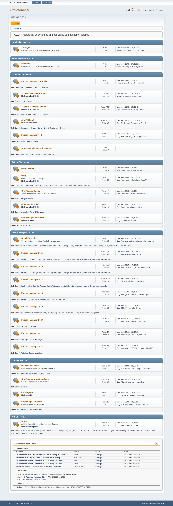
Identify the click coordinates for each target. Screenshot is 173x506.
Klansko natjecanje (41, 185)
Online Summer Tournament (31, 409)
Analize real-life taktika (41, 115)
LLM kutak (32, 326)
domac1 (143, 321)
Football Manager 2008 (29, 246)
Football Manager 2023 (32, 346)
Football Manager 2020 (32, 320)
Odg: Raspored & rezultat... (127, 194)
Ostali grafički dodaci (57, 128)
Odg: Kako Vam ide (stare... (127, 241)
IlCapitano (34, 427)
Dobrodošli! (33, 373)
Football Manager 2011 (64, 246)
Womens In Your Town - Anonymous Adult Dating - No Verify (39, 461)
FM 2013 (32, 155)
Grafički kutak (27, 120)
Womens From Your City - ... (127, 50)
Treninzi (30, 101)
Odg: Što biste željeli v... (125, 281)
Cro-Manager (19, 10)
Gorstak (141, 110)
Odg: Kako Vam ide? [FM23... (127, 348)
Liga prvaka (145, 431)
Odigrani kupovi (27, 199)
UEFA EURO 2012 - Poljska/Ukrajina (100, 431)
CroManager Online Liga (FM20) (80, 185)
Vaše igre (25, 47)
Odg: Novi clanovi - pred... (126, 369)
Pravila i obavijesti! (30, 366)
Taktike (23, 101)
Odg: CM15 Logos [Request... (127, 123)
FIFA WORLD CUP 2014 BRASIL (34, 434)
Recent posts (21, 448)
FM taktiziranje (26, 115)
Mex (31, 395)
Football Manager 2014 (117, 246)
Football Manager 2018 (32, 293)
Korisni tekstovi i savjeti (29, 141)
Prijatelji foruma (44, 373)
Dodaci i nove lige (35, 340)
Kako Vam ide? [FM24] (125, 67)
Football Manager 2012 (82, 246)
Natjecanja (56, 286)
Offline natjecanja (29, 204)
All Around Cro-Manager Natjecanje (59, 431)
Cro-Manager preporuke (37, 259)
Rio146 (143, 123)
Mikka (142, 50)
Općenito (24, 259)
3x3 (47, 88)
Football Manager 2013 (100, 246)
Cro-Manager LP (27, 185)
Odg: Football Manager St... (127, 136)
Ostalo (129, 246)
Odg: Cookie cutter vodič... (126, 110)
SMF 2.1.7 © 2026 (15, 503)
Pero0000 (77, 458)
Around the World (27, 212)
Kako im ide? (26, 225)
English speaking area (31, 402)
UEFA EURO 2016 (80, 431)
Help (143, 503)
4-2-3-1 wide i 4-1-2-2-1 (125, 96)
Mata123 (33, 123)
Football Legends (39, 88)
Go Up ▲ (161, 503)
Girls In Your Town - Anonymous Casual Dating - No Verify (38, 467)
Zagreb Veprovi (145, 268)
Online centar (27, 169)
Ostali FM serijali (29, 238)
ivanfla (137, 425)
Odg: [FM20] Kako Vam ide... (127, 321)
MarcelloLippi (78, 467)
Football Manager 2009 (47, 246)
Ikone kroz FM (26, 88)
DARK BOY (34, 96)
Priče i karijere (76, 313)
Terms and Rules (151, 503)
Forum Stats (20, 471)
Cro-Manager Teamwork (32, 218)
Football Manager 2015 (32, 253)
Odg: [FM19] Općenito (125, 308)
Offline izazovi (40, 212)
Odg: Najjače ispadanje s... (126, 254)
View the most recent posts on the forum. (31, 480)
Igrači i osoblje (52, 259)
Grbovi (46, 128)
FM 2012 (24, 155)
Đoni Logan (144, 295)
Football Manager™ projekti (34, 81)
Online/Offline (16, 434)
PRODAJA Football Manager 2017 (33, 431)
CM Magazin (27, 392)
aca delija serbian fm (146, 241)
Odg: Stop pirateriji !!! (124, 425)
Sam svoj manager (103, 259)
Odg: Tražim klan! (123, 221)
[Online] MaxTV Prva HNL (58, 185)
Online (24, 176)
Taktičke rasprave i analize (33, 107)
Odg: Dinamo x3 (123, 207)
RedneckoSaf (71, 474)
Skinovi (40, 128)
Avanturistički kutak (88, 259)
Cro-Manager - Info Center (25, 443)
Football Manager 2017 (32, 280)
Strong (138, 96)
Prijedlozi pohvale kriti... (125, 83)
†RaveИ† (138, 308)
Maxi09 (76, 461)
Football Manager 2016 (32, 266)
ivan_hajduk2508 (147, 348)
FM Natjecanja (63, 259)
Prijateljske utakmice (124, 170)
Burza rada (25, 387)
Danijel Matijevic (137, 207)
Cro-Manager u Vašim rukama (35, 379)
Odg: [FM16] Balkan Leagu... (127, 268)
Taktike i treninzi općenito (33, 93)
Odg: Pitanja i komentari (125, 382)
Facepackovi (25, 128)
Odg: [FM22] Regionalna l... (127, 335)
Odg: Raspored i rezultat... (126, 180)
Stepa (76, 464)
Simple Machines (26, 503)
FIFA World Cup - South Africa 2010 (127, 431)
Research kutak (75, 259)
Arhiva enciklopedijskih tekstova (36, 148)
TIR (140, 254)
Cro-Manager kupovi (31, 191)
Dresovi (34, 128)
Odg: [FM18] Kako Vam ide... (127, 295)
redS (32, 220)
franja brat (140, 281)
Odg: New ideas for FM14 (126, 405)
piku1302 (142, 136)
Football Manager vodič (32, 135)
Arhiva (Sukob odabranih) (45, 155)
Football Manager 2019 (32, 306)
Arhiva (24, 421)
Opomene (25, 373)
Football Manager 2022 (32, 333)
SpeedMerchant (144, 369)
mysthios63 (140, 67)
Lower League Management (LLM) (33, 313)
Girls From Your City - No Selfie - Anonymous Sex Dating (38, 458)
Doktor (141, 395)
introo (134, 221)
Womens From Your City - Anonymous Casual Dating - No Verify (40, 455)
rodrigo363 (143, 335)
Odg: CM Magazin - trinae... (127, 395)
